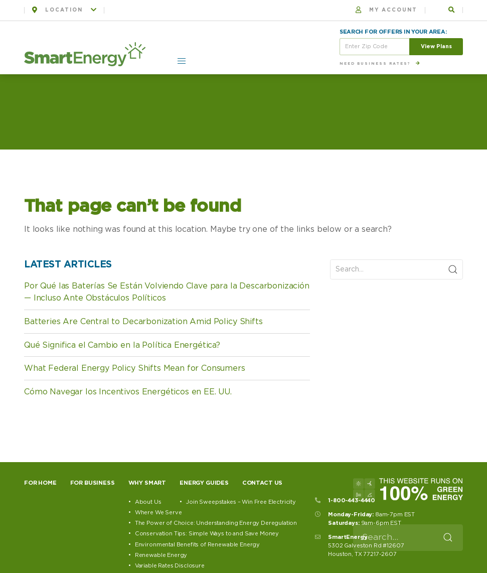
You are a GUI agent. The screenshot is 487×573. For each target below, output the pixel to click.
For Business (92, 483)
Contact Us (262, 483)
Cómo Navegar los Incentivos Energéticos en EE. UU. (128, 392)
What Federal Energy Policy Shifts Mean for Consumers (134, 368)
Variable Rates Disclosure (170, 565)
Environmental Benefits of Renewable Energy (197, 544)
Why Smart (147, 483)
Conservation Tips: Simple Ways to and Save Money (207, 533)
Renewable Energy (161, 555)
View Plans (436, 46)
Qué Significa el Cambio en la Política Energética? (122, 345)
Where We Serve (158, 512)
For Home (40, 483)
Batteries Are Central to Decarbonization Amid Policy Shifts (143, 322)
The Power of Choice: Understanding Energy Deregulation (216, 523)
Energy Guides (204, 483)
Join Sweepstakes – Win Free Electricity (241, 502)
